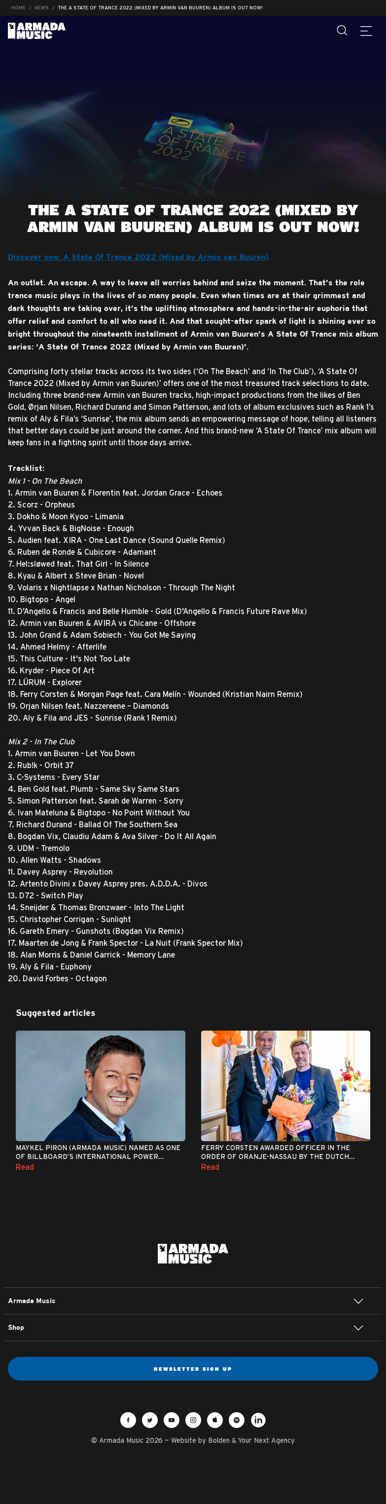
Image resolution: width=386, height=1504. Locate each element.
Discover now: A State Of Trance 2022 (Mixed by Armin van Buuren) (138, 257)
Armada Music (37, 31)
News (42, 7)
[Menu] (366, 30)
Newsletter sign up (193, 1369)
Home (18, 7)
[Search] (342, 30)
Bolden (219, 1440)
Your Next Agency (266, 1440)
